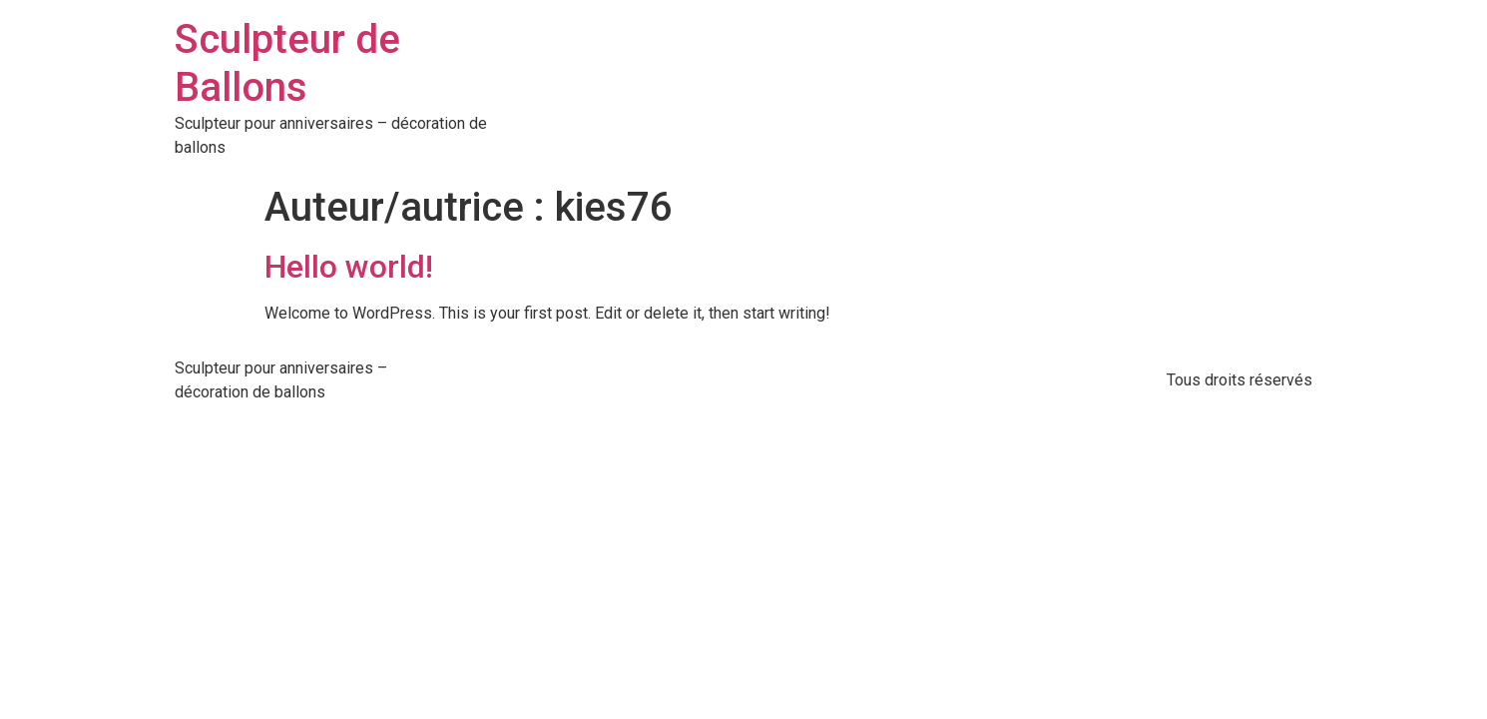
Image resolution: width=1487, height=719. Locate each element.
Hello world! (348, 267)
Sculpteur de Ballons (287, 63)
